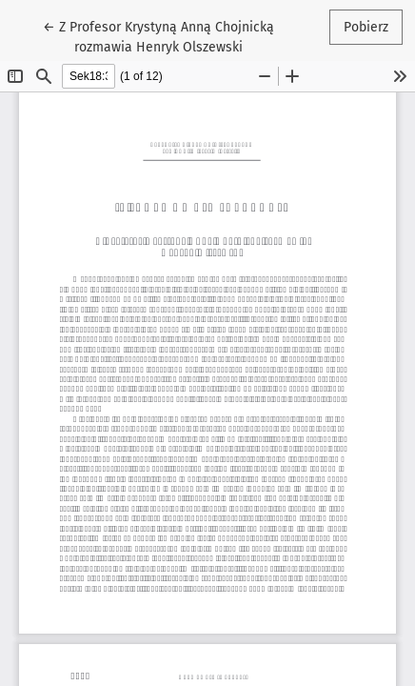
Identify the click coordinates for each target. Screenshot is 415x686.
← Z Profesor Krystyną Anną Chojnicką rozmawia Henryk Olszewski (158, 35)
